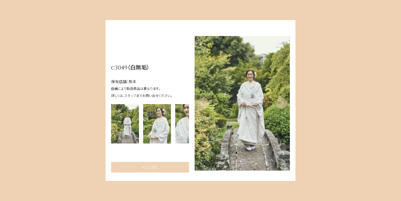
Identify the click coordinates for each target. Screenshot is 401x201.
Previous (203, 103)
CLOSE (151, 167)
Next (281, 103)
